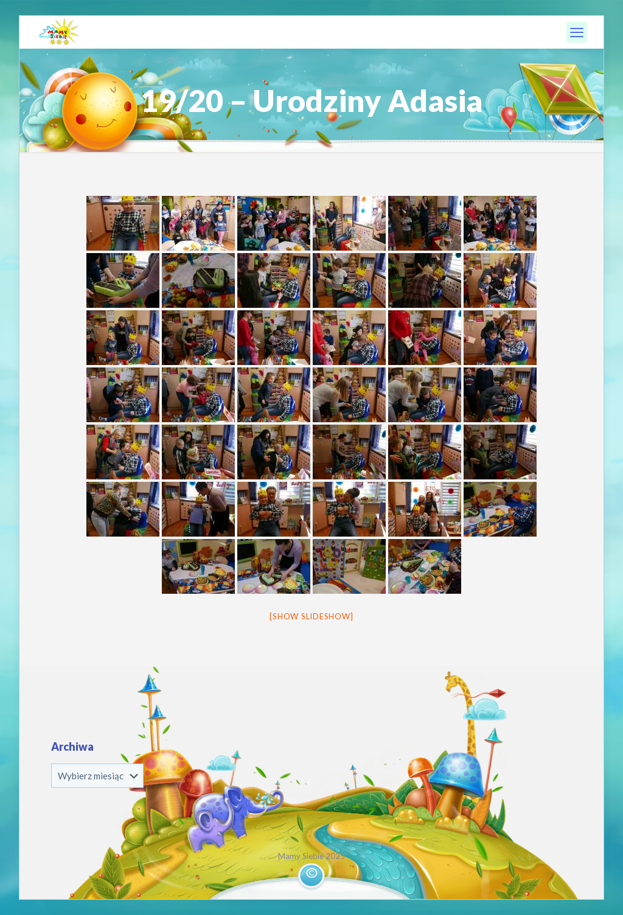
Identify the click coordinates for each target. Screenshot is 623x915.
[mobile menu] (576, 32)
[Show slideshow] (311, 616)
